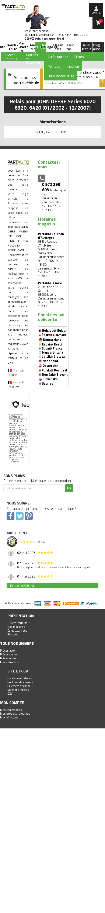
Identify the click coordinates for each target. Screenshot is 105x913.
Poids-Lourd (13, 47)
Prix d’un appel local (49, 38)
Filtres (79, 57)
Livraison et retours (19, 678)
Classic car (69, 47)
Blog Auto (96, 47)
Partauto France (16, 372)
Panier (101, 21)
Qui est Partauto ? (18, 623)
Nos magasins (16, 626)
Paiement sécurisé (19, 686)
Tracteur (35, 47)
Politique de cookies (20, 682)
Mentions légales (18, 689)
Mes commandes (11, 709)
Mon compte (12, 702)
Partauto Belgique (16, 384)
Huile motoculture (61, 76)
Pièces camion (9, 654)
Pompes (54, 66)
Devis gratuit (86, 47)
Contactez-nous (17, 630)
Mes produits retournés (15, 713)
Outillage (46, 47)
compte (96, 12)
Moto (24, 47)
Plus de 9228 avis (22, 585)
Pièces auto (7, 650)
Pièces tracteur (9, 662)
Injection (72, 66)
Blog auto (13, 634)
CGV (10, 693)
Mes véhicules (9, 717)
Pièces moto (8, 658)
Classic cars (58, 47)
